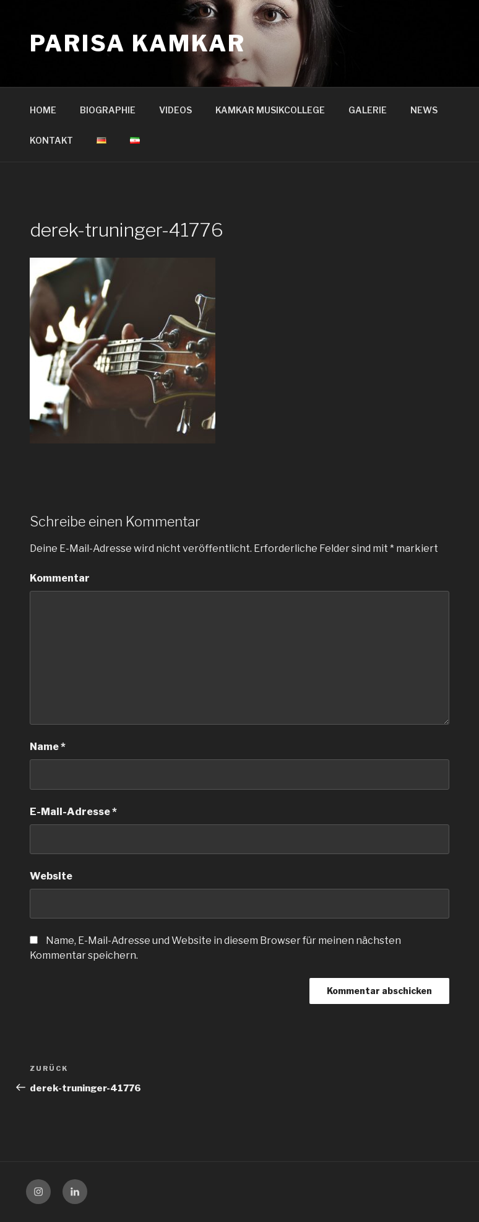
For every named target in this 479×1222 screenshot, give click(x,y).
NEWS (424, 110)
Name (48, 747)
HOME (43, 110)
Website (51, 876)
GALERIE (367, 110)
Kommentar (60, 578)
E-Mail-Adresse (73, 812)
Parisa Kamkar (137, 43)
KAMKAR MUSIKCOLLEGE (270, 110)
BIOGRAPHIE (108, 110)
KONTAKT (51, 140)
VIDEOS (175, 110)
